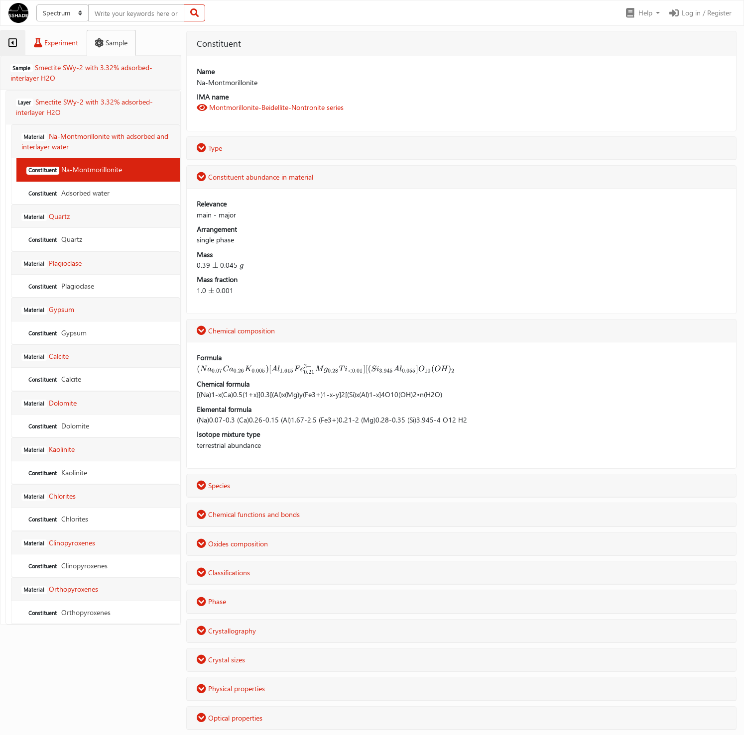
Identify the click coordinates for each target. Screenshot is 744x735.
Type (209, 148)
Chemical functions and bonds (248, 514)
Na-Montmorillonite (74, 169)
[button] (642, 12)
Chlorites (57, 519)
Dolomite (57, 425)
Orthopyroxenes (68, 612)
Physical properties (231, 688)
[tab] (12, 43)
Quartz (54, 239)
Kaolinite (56, 472)
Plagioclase (60, 286)
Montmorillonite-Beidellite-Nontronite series (270, 107)
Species (213, 485)
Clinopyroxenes (67, 565)
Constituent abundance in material (255, 177)
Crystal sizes (221, 659)
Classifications (223, 572)
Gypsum (56, 332)
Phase (211, 601)
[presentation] (215, 265)
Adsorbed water (68, 193)
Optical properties (229, 718)
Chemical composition (236, 330)
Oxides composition (232, 543)
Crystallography (226, 630)
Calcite (53, 379)
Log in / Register (700, 12)
